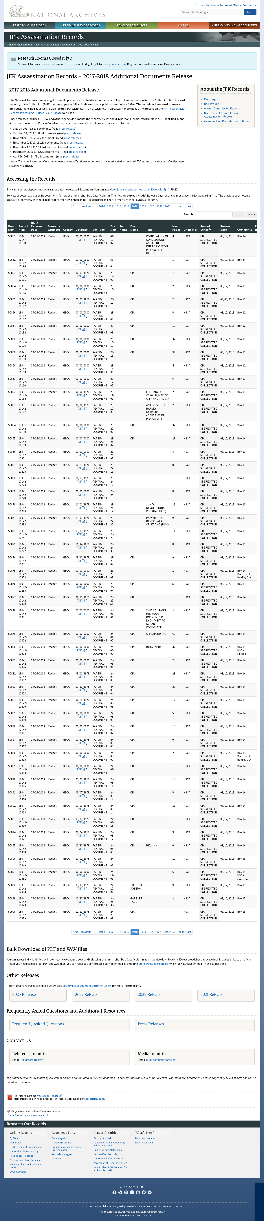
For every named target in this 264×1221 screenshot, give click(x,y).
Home (12, 44)
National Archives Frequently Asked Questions (109, 1144)
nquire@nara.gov (32, 1060)
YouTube (138, 1192)
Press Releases (151, 1024)
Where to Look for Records (108, 1158)
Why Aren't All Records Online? (110, 1163)
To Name (123, 227)
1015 (110, 206)
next (181, 206)
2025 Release (24, 994)
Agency (68, 229)
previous (85, 206)
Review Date (225, 227)
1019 (143, 206)
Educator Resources (132, 25)
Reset (251, 214)
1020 (151, 206)
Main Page (210, 99)
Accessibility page (94, 1098)
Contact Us (249, 5)
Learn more (234, 1214)
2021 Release (211, 994)
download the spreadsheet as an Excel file (136, 189)
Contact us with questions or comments (28, 1115)
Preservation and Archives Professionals (66, 1148)
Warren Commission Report (221, 108)
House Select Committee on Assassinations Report (221, 114)
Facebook (114, 1192)
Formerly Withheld (54, 227)
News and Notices (145, 1138)
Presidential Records (21, 1155)
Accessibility (102, 1206)
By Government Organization (26, 1147)
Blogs (144, 1192)
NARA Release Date (36, 226)
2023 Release (86, 994)
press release (67, 128)
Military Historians (61, 1142)
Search (250, 12)
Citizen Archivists (207, 5)
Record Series (206, 227)
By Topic (14, 1138)
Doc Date (82, 229)
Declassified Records (105, 1154)
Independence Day (114, 64)
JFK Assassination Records (61, 44)
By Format (15, 1142)
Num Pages (176, 227)
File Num (113, 227)
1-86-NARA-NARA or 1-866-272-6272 (132, 1215)
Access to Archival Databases (26, 1160)
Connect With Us (132, 1187)
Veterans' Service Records (81, 25)
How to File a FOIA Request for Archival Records (110, 1169)
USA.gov (178, 1206)
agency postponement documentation (87, 985)
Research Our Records (29, 25)
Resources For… (63, 1132)
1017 (126, 206)
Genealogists (59, 1138)
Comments (244, 229)
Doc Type (98, 229)
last (188, 206)
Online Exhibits (18, 1171)
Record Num (23, 227)
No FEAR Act (165, 1206)
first (75, 206)
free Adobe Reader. (49, 1095)
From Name (134, 227)
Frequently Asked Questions (38, 1024)
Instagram (126, 1192)
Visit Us (183, 25)
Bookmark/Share (230, 5)
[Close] (259, 1187)
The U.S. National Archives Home (57, 11)
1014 (102, 206)
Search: (189, 214)
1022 (168, 206)
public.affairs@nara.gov (160, 1060)
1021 (159, 206)
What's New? (144, 1132)
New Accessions (144, 1142)
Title (149, 229)
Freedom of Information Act (142, 1206)
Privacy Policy (117, 1206)
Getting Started (102, 1138)
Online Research (22, 1132)
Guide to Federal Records (108, 1150)
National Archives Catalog (24, 1151)
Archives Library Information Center (25, 1166)
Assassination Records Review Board (227, 121)
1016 (118, 206)
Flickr (149, 1192)
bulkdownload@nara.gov (154, 963)
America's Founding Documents (234, 25)
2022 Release (149, 994)
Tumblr (132, 1192)
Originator (190, 229)
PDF (79, 239)
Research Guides (106, 1132)
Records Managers (62, 1154)
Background (211, 104)
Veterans (57, 1158)
